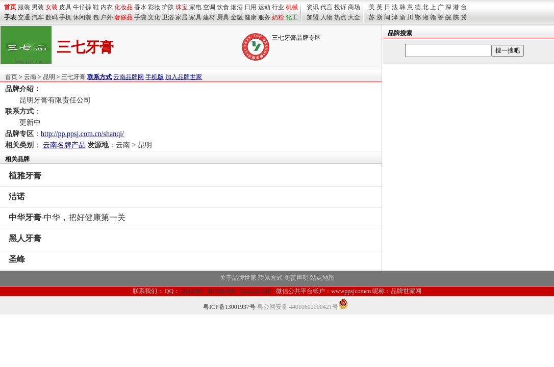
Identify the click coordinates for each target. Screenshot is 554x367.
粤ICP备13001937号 (229, 306)
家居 (181, 17)
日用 (250, 7)
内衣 (106, 7)
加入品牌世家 (183, 77)
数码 (51, 17)
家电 (195, 7)
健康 (250, 17)
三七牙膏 (73, 77)
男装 (38, 7)
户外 (106, 17)
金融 (237, 17)
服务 (264, 17)
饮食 (223, 7)
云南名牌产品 (64, 145)
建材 (209, 17)
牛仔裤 (82, 7)
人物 (326, 17)
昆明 (49, 77)
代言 (326, 7)
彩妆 (154, 7)
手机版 (154, 77)
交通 (24, 17)
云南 (30, 77)
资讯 (313, 7)
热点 (340, 17)
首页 (11, 77)
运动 (264, 7)
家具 (195, 17)
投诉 (340, 7)
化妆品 (123, 7)
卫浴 (168, 17)
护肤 (168, 7)
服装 (24, 7)
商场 (354, 7)
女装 (51, 7)
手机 (65, 17)
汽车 (38, 17)
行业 (278, 7)
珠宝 (181, 7)
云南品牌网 (128, 77)
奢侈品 (123, 17)
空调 (209, 7)
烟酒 (237, 7)
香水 (140, 7)
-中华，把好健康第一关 (67, 217)
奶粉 (278, 17)
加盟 (313, 17)
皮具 (65, 7)
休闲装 (82, 17)
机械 (292, 7)
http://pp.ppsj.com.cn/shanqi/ (82, 134)
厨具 (223, 17)
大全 (354, 17)
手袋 (140, 17)
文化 (154, 17)
